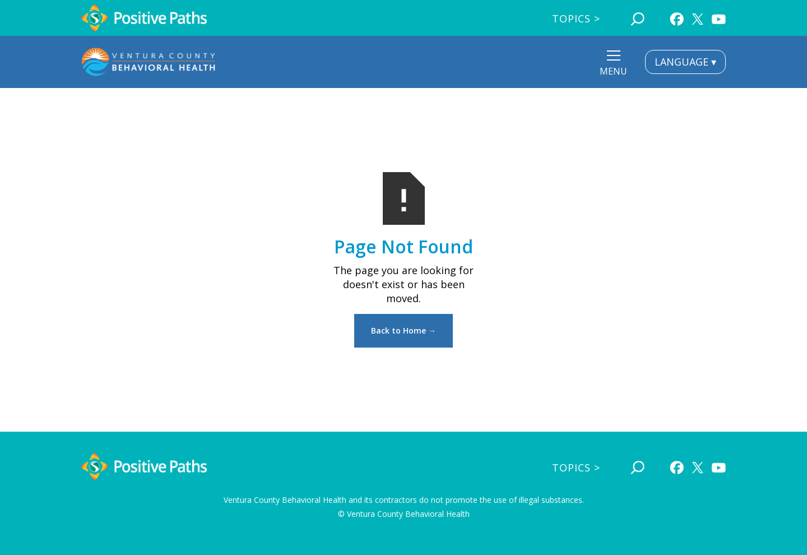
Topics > (576, 18)
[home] (144, 17)
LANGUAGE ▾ (685, 61)
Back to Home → (403, 330)
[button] (613, 65)
